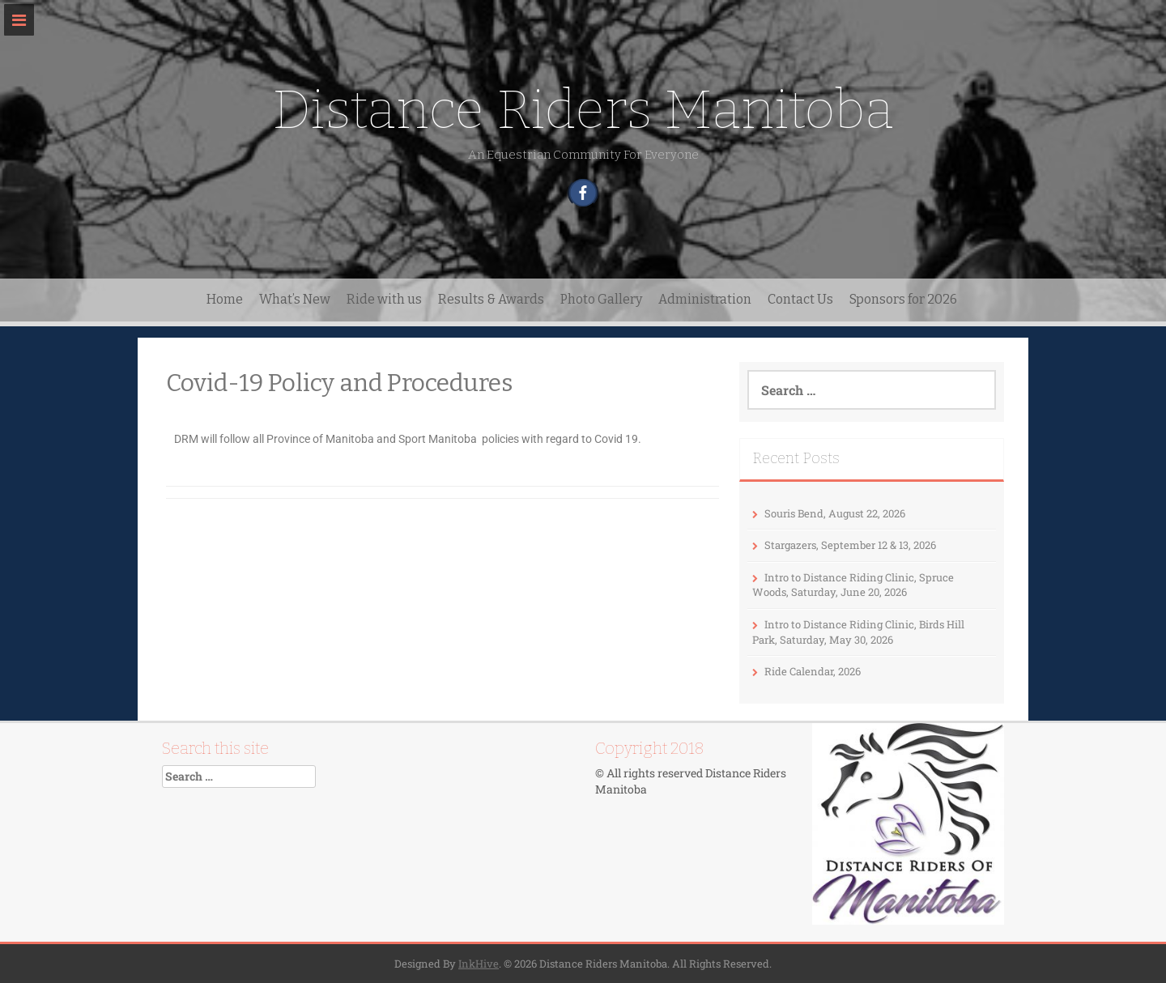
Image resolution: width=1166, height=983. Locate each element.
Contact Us (800, 299)
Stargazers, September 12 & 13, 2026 (850, 545)
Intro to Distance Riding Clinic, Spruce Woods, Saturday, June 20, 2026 (853, 585)
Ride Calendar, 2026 (812, 671)
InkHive (478, 963)
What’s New (294, 299)
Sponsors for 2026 (903, 299)
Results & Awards (491, 299)
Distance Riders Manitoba (583, 110)
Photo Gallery (601, 299)
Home (224, 299)
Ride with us (384, 299)
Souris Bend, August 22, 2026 (834, 513)
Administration (704, 299)
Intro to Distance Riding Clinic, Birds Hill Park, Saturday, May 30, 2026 (858, 632)
